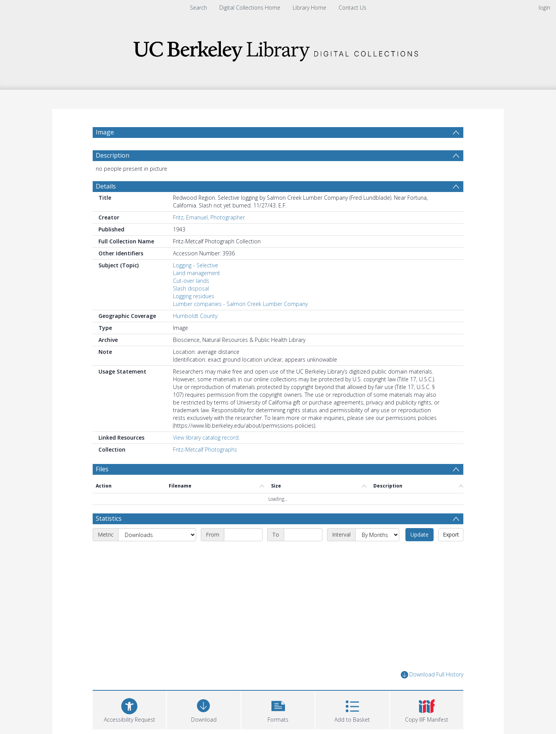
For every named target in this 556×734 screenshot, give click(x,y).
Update (419, 534)
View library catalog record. (206, 437)
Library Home (309, 7)
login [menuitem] (544, 7)
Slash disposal (191, 288)
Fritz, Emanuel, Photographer (209, 217)
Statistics (109, 518)
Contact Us (352, 7)
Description (112, 155)
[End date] (303, 534)
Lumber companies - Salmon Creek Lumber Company (240, 304)
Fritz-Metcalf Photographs (205, 449)
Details (106, 186)
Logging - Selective (195, 265)
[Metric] (157, 534)
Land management (196, 273)
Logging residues (193, 296)
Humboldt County (195, 315)
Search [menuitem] (198, 7)
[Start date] (243, 534)
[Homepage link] (278, 49)
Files (102, 469)
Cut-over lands (191, 280)
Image (105, 132)
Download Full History (432, 675)
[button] (278, 709)
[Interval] (377, 534)
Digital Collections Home (249, 7)
